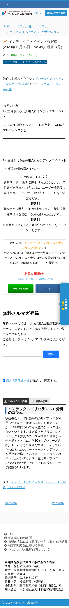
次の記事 (58, 505)
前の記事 (11, 505)
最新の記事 (41, 403)
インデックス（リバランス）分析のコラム (25, 62)
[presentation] (31, 369)
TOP (11, 535)
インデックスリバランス (27, 483)
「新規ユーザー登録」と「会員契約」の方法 (34, 278)
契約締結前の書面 (20, 539)
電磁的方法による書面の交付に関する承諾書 (37, 543)
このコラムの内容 (17, 403)
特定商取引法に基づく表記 (26, 547)
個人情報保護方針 (17, 382)
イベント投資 (16, 489)
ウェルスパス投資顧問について (28, 551)
